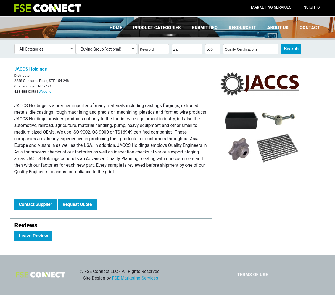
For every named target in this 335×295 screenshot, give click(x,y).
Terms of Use (252, 274)
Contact (310, 27)
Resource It (242, 27)
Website (45, 91)
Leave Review (33, 235)
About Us (278, 27)
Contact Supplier (35, 204)
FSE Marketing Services (135, 278)
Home (116, 27)
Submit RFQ (204, 27)
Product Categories (157, 27)
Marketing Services (271, 7)
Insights (311, 7)
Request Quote (77, 204)
